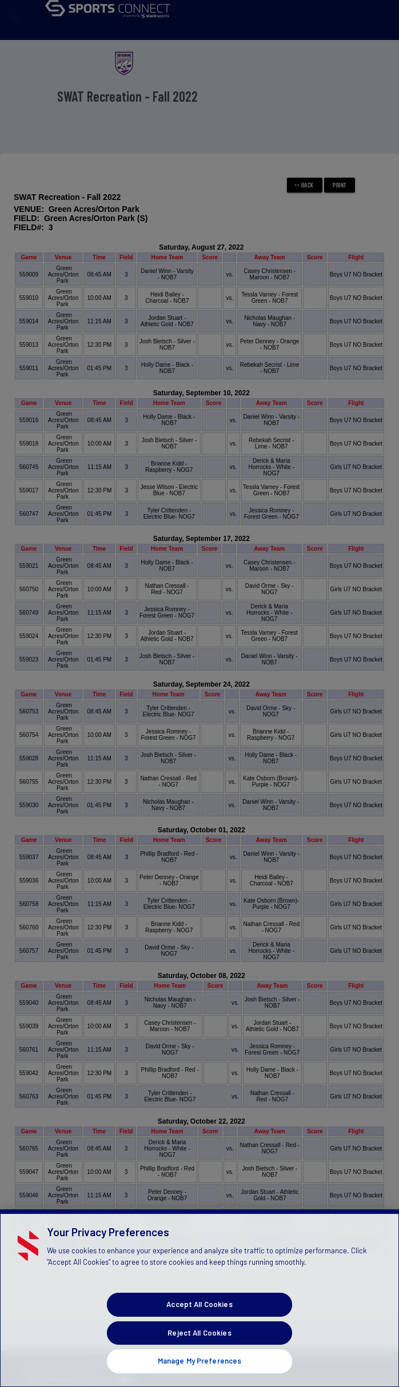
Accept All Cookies (199, 1323)
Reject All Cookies (199, 1351)
